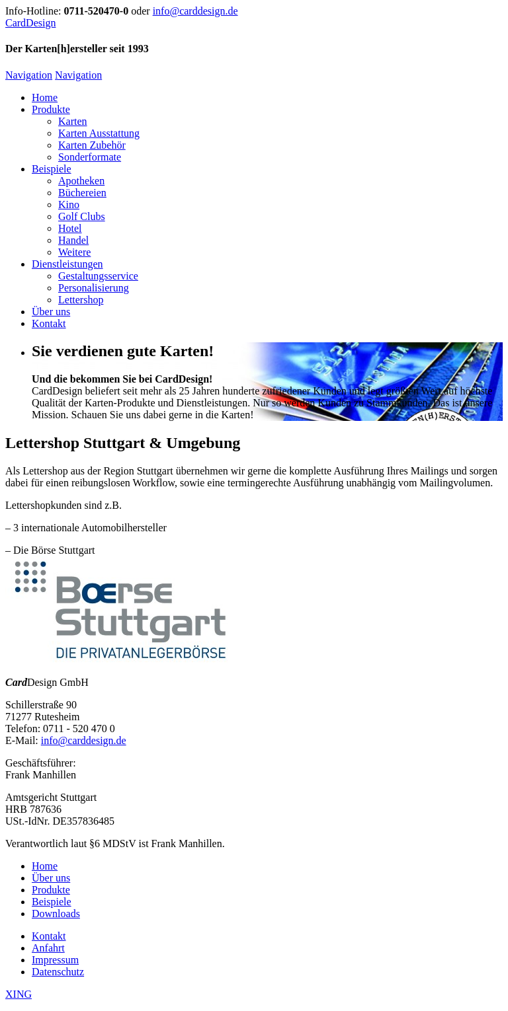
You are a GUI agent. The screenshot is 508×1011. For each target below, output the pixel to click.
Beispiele (51, 168)
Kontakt (49, 323)
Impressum (55, 959)
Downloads (56, 913)
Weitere (74, 252)
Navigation (28, 75)
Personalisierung (93, 287)
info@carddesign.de (195, 11)
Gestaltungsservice (98, 275)
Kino (68, 204)
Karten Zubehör (92, 145)
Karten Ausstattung (99, 133)
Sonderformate (89, 157)
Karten (72, 121)
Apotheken (81, 180)
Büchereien (82, 192)
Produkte (51, 109)
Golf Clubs (81, 216)
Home (45, 97)
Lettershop (80, 299)
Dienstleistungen (67, 264)
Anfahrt (48, 948)
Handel (73, 240)
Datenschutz (58, 971)
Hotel (70, 228)
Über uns (51, 311)
